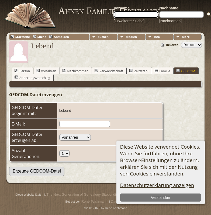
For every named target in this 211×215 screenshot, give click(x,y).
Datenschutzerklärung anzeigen (157, 185)
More (186, 37)
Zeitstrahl (138, 71)
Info (157, 37)
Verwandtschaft (109, 71)
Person (22, 71)
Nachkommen (76, 71)
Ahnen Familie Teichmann (109, 10)
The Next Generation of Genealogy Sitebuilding (83, 194)
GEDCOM (185, 71)
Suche (41, 37)
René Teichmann (94, 201)
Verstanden (160, 197)
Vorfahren (46, 71)
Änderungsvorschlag (32, 77)
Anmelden (61, 37)
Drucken (172, 45)
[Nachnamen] (170, 21)
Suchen (103, 37)
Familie (162, 71)
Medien (131, 37)
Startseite (22, 37)
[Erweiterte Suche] (129, 21)
